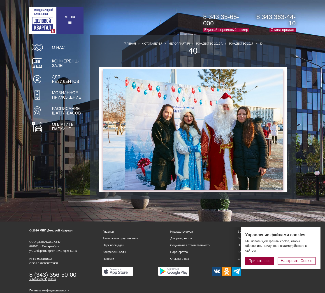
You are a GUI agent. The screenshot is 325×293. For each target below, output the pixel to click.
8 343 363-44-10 (276, 20)
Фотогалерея (152, 43)
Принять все (260, 261)
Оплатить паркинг (63, 126)
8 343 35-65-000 (221, 20)
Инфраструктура (181, 231)
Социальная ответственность (190, 245)
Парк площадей (113, 245)
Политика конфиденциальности (49, 290)
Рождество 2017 (241, 43)
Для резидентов (65, 79)
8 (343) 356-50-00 (52, 274)
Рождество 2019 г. (209, 43)
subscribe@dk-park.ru (42, 279)
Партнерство (179, 252)
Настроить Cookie (297, 261)
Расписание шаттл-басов (66, 110)
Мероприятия (179, 43)
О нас (58, 47)
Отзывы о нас (179, 258)
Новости (108, 258)
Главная (129, 43)
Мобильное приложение (66, 95)
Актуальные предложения (120, 238)
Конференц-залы (65, 63)
